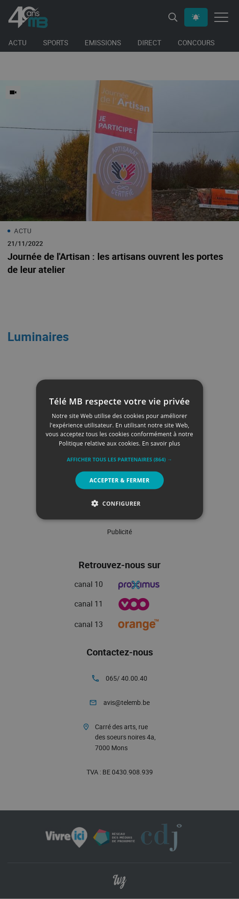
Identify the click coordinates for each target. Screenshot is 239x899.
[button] (120, 459)
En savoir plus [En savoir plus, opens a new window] (161, 443)
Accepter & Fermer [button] (119, 480)
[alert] (119, 449)
